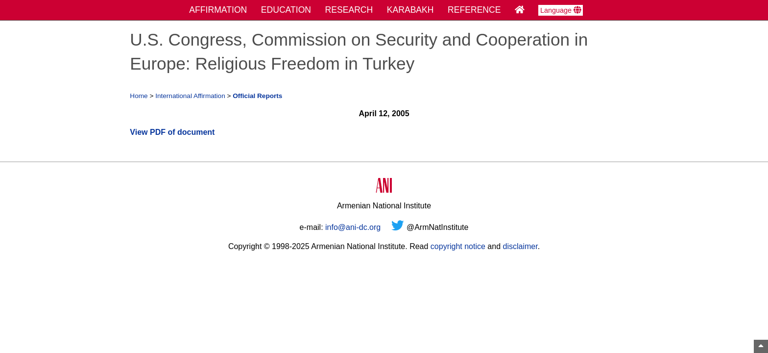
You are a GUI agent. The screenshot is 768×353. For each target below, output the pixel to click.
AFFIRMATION (218, 10)
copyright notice (458, 246)
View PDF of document (172, 132)
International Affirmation (190, 96)
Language (560, 10)
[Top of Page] (761, 346)
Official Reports (257, 96)
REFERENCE (474, 10)
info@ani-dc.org (353, 227)
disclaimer (520, 246)
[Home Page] (520, 10)
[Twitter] (397, 227)
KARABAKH (410, 10)
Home (138, 96)
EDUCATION (286, 10)
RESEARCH (349, 10)
